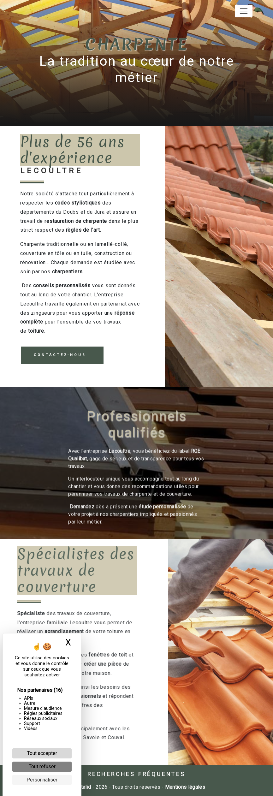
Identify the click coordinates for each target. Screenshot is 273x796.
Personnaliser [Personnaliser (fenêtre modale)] (42, 780)
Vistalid (82, 787)
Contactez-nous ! (62, 355)
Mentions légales (184, 787)
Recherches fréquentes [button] (136, 774)
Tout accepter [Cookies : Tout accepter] (42, 753)
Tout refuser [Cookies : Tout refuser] (42, 766)
